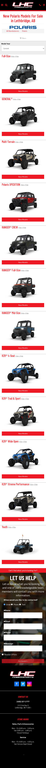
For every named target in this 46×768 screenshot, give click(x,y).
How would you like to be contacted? (21, 600)
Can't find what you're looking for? (23, 570)
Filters (23, 38)
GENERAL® (11, 99)
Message (8, 643)
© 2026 (7, 755)
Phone (15, 604)
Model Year (5, 43)
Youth (9, 527)
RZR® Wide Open (14, 441)
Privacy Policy (22, 752)
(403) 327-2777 (23, 701)
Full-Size (10, 56)
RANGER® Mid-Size (15, 313)
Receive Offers (9, 654)
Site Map (41, 752)
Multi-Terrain (12, 141)
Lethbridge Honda (16, 755)
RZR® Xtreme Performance (20, 484)
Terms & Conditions (9, 752)
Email (7, 604)
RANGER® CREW (14, 227)
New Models (23, 91)
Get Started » (23, 661)
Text (22, 604)
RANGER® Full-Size (15, 270)
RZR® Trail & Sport (15, 398)
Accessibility (32, 752)
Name (7, 610)
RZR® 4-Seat (12, 355)
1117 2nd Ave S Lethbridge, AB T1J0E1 (23, 706)
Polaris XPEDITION (15, 184)
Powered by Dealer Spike (33, 755)
